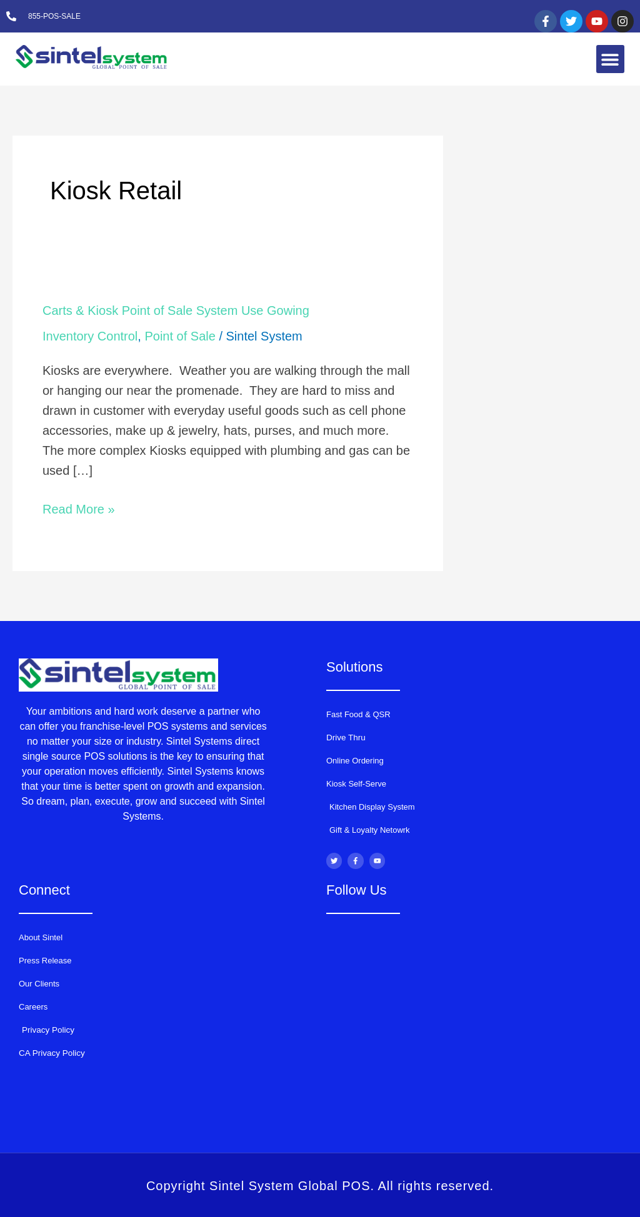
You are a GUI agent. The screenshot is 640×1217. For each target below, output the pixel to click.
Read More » (78, 507)
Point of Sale (179, 336)
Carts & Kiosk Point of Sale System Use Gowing (175, 310)
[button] (610, 59)
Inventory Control (90, 336)
